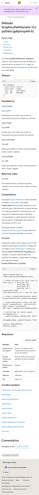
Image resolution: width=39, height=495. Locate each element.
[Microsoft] (19, 2)
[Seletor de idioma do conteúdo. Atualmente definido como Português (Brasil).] (9, 462)
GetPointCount (7, 408)
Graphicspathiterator (9, 417)
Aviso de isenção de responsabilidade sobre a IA (17, 477)
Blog (17, 480)
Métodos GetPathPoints (10, 399)
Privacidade (5, 483)
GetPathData (6, 394)
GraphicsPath (14, 202)
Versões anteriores (7, 480)
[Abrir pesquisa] (30, 3)
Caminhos (5, 431)
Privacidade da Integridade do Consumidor (15, 486)
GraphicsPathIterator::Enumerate (13, 422)
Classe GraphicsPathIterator (16, 17)
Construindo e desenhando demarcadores (17, 390)
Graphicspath (6, 413)
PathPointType (16, 223)
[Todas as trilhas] (3, 17)
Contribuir (26, 480)
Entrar (35, 3)
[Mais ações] (35, 17)
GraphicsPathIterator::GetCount (13, 230)
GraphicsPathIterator (17, 199)
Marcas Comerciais (20, 489)
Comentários (7, 50)
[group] (19, 301)
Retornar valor (7, 47)
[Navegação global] (2, 3)
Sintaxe (5, 42)
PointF (23, 64)
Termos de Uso (6, 489)
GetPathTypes (6, 404)
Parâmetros (7, 44)
